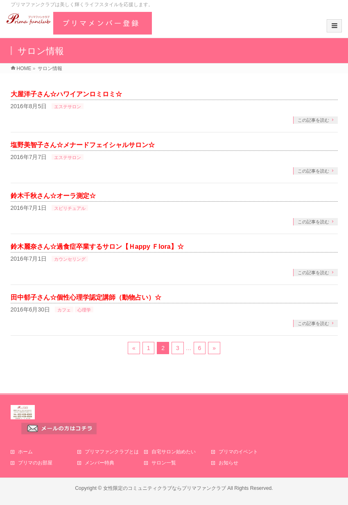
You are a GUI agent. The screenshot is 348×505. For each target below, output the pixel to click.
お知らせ (228, 463)
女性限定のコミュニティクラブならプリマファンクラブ (164, 488)
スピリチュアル (70, 208)
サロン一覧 (163, 463)
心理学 (84, 309)
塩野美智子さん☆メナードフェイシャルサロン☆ (83, 144)
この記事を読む (313, 120)
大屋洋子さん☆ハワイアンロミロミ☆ (66, 94)
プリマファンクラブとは (112, 452)
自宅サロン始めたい (173, 452)
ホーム (25, 452)
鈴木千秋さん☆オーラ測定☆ (53, 195)
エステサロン (67, 106)
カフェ (64, 309)
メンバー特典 (99, 463)
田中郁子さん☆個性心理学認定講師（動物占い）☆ (86, 297)
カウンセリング (70, 259)
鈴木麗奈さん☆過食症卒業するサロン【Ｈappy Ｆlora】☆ (97, 246)
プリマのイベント (238, 452)
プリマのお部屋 (35, 463)
